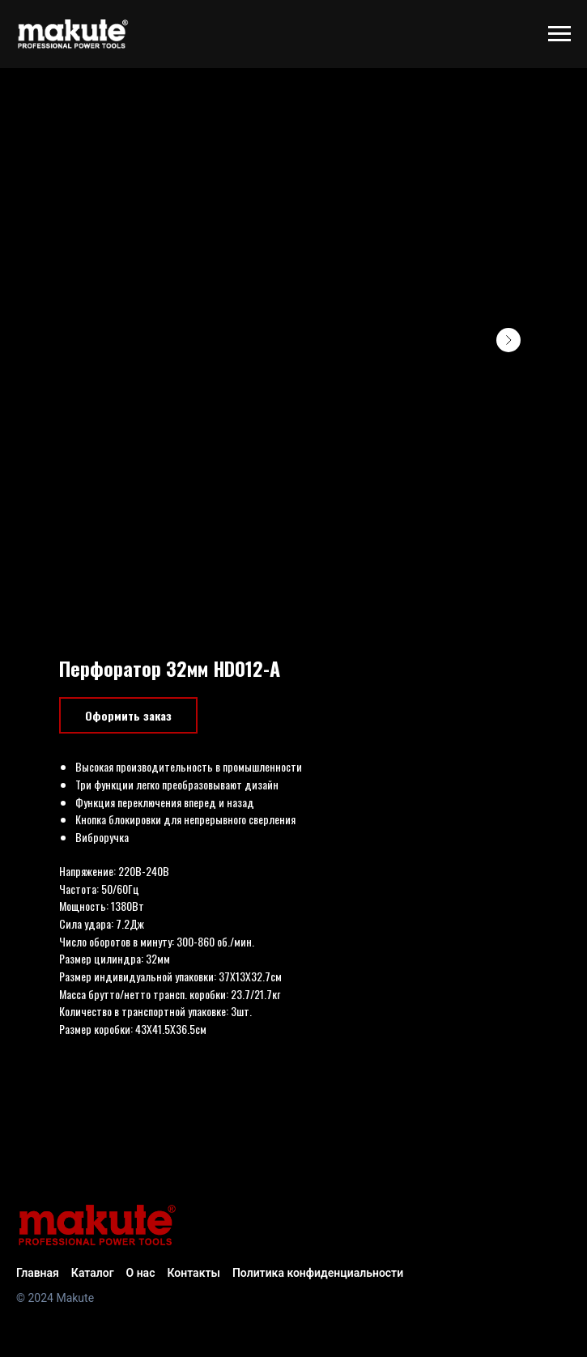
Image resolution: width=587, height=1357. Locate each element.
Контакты (193, 1272)
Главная (37, 1272)
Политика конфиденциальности (317, 1272)
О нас (140, 1272)
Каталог (92, 1272)
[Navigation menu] (559, 34)
